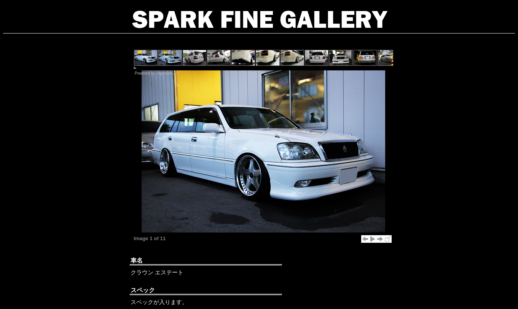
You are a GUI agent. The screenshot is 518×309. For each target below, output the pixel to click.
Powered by (157, 73)
